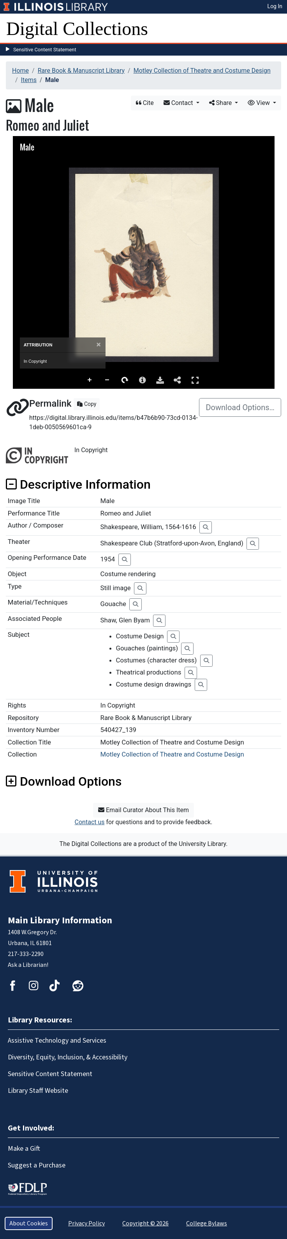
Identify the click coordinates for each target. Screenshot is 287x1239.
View (259, 103)
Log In (275, 6)
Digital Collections (77, 28)
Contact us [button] (90, 822)
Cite (145, 103)
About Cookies (28, 1223)
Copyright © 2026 (145, 1223)
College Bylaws (206, 1223)
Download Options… (240, 407)
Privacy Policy (86, 1223)
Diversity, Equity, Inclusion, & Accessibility (67, 1057)
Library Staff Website (38, 1091)
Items (29, 80)
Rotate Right (125, 380)
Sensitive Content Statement (44, 49)
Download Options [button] (63, 781)
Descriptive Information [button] (78, 484)
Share (221, 103)
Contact (179, 103)
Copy (86, 404)
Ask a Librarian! (28, 965)
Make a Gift (24, 1148)
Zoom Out (107, 380)
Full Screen (195, 380)
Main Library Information (60, 920)
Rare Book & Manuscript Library (81, 70)
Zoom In (90, 380)
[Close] (98, 344)
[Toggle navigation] (276, 29)
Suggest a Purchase (36, 1165)
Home (20, 70)
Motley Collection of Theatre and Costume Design (202, 70)
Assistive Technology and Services (57, 1040)
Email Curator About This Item (143, 810)
